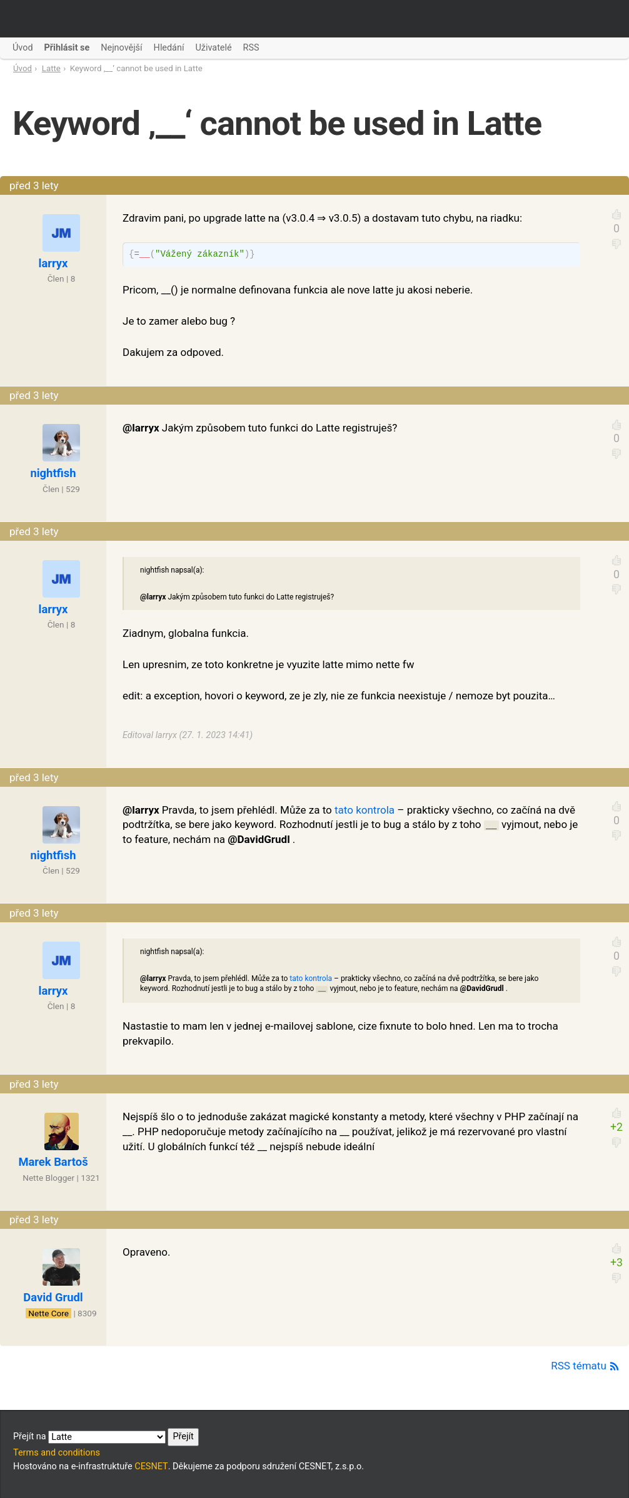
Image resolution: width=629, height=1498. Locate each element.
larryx (53, 263)
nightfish (53, 473)
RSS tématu (585, 1365)
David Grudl (53, 1297)
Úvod (22, 68)
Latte (51, 68)
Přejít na (106, 1437)
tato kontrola (365, 810)
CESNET (151, 1466)
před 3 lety (34, 185)
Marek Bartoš (53, 1161)
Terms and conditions (56, 1452)
